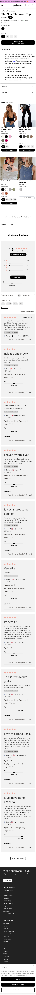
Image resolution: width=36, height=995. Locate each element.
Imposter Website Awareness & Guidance (14, 914)
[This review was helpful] (26, 339)
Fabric (18, 86)
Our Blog (5, 926)
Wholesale (6, 936)
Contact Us (6, 898)
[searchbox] (9, 295)
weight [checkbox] (9, 304)
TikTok (5, 954)
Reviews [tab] (4, 224)
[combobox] (27, 311)
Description (18, 49)
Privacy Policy (7, 900)
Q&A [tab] (11, 224)
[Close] (33, 966)
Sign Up (8, 881)
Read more (20, 638)
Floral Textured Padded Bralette (7, 128)
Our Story (6, 923)
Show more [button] (4, 308)
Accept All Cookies (18, 984)
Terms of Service (7, 903)
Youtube (5, 959)
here (13, 61)
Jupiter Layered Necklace (25, 181)
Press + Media (7, 934)
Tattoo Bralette (6, 181)
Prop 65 (5, 906)
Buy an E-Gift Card (8, 931)
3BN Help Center (8, 890)
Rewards (5, 928)
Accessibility (6, 911)
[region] (16, 261)
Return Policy (7, 893)
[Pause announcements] (34, 1)
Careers (5, 941)
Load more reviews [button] (18, 858)
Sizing (18, 92)
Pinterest (5, 961)
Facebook (6, 956)
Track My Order (7, 908)
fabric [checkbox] (15, 304)
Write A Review (18, 277)
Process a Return (8, 895)
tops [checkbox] (21, 304)
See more (7, 437)
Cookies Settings (18, 990)
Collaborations (7, 939)
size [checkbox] (3, 304)
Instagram (6, 951)
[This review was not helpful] (30, 339)
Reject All (18, 979)
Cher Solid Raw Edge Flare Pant (25, 128)
